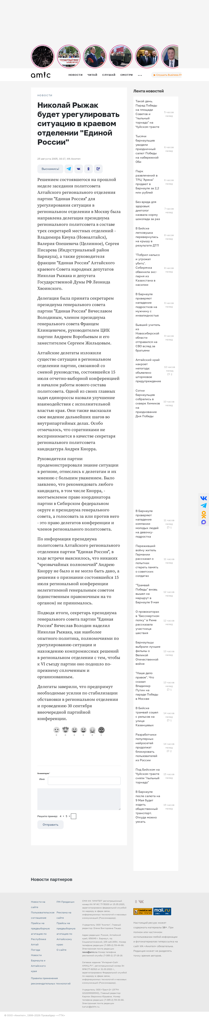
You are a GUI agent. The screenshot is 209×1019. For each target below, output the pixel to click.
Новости (76, 74)
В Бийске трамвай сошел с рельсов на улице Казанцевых (147, 716)
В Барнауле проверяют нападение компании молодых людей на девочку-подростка (147, 523)
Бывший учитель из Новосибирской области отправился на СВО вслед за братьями (148, 337)
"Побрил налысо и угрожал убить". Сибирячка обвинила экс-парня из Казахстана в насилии (148, 269)
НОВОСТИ (45, 95)
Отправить (50, 824)
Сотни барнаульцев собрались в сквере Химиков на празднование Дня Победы (148, 403)
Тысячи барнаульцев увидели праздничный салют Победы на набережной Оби (147, 148)
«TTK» (61, 1015)
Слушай (108, 74)
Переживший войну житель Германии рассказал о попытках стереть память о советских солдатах (147, 560)
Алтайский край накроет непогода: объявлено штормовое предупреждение (148, 370)
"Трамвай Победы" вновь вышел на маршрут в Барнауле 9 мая (147, 593)
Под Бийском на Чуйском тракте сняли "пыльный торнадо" (148, 776)
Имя (42, 779)
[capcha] (73, 816)
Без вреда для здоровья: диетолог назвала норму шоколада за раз (148, 210)
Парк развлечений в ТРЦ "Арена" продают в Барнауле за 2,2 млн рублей (147, 181)
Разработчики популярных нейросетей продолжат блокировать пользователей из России (146, 747)
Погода (35, 949)
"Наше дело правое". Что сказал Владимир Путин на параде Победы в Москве (147, 685)
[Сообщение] (79, 799)
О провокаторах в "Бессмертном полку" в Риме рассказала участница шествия (147, 622)
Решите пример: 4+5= (53, 816)
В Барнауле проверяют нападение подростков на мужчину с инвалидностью (147, 304)
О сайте (61, 949)
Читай (92, 74)
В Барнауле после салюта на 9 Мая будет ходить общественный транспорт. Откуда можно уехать (148, 806)
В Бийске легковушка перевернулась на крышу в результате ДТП (147, 236)
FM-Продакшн (65, 901)
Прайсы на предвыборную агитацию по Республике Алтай (40, 933)
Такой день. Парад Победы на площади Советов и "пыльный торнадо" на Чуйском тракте (147, 113)
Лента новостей (148, 91)
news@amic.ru (89, 952)
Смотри (126, 74)
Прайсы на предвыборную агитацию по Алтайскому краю (66, 933)
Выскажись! (50, 169)
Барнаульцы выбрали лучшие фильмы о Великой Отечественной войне (148, 652)
